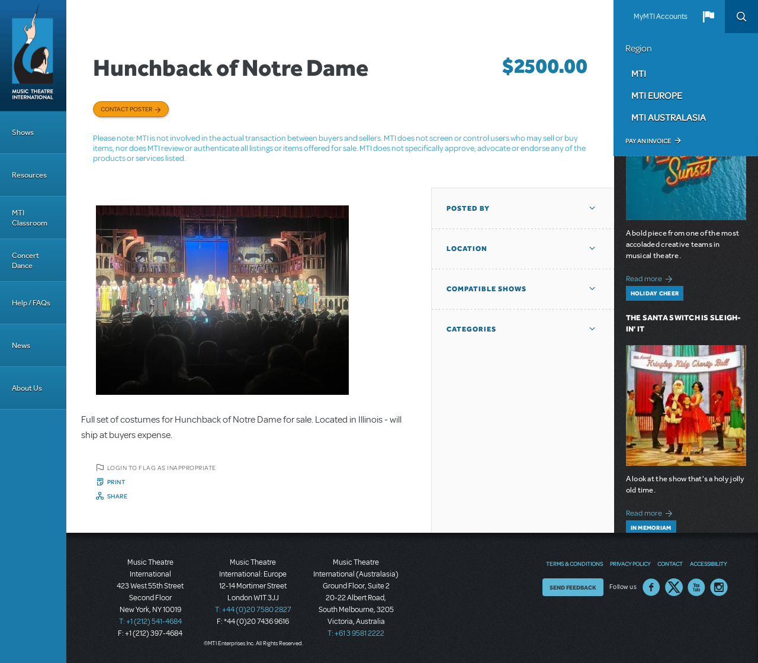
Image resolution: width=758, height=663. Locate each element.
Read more (651, 277)
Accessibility (708, 563)
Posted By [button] (468, 208)
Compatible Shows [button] (486, 289)
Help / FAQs (31, 303)
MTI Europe (656, 95)
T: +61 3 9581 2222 (355, 633)
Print (116, 482)
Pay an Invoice (648, 141)
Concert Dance (25, 260)
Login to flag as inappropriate (161, 468)
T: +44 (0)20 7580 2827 (253, 609)
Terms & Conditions (574, 563)
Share (117, 496)
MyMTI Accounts (661, 16)
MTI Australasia (668, 117)
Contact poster (126, 109)
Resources (29, 175)
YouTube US (696, 587)
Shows (23, 132)
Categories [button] (471, 329)
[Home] (33, 55)
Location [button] (467, 248)
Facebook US (651, 587)
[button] (708, 16)
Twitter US (674, 587)
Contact (670, 563)
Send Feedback (573, 587)
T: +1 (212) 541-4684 (150, 621)
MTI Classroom (29, 218)
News (21, 345)
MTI (638, 73)
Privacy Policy (630, 563)
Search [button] (741, 16)
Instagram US (719, 587)
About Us (27, 388)
